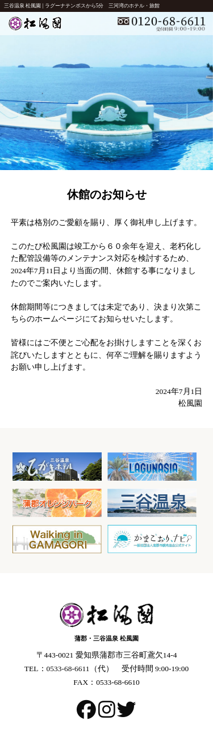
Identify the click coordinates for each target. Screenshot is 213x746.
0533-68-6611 (68, 668)
